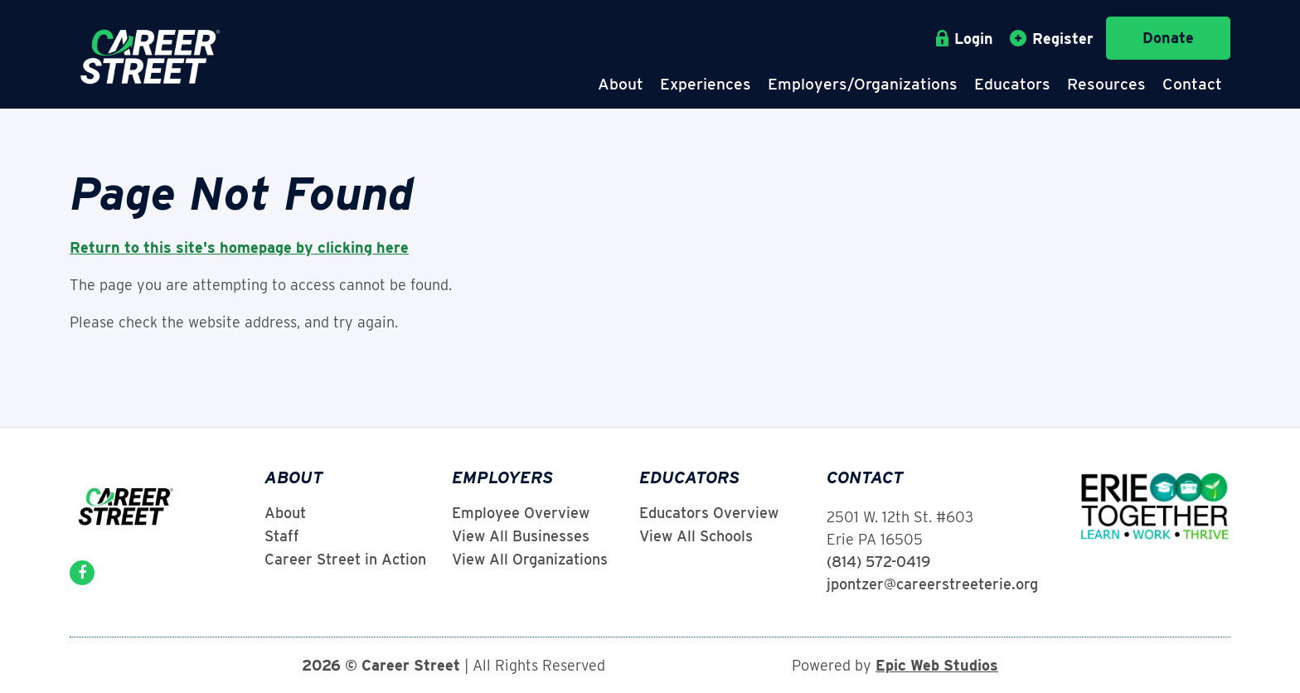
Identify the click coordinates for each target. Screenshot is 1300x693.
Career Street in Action (345, 559)
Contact (1192, 84)
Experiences (705, 84)
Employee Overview (520, 513)
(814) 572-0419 (878, 561)
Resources (1106, 84)
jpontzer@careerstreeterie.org (932, 584)
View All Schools (696, 536)
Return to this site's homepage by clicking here (239, 247)
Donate (1168, 37)
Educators (1012, 84)
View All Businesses (520, 536)
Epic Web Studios (937, 665)
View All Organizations (530, 559)
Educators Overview (709, 513)
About (620, 84)
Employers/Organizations (863, 84)
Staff (281, 536)
